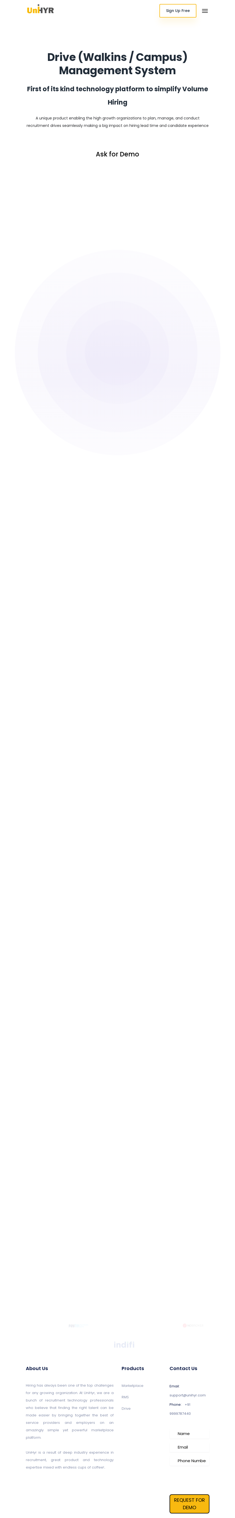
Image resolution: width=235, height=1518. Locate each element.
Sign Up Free (178, 10)
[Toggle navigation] (205, 11)
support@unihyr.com (188, 1395)
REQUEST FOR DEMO (189, 1504)
